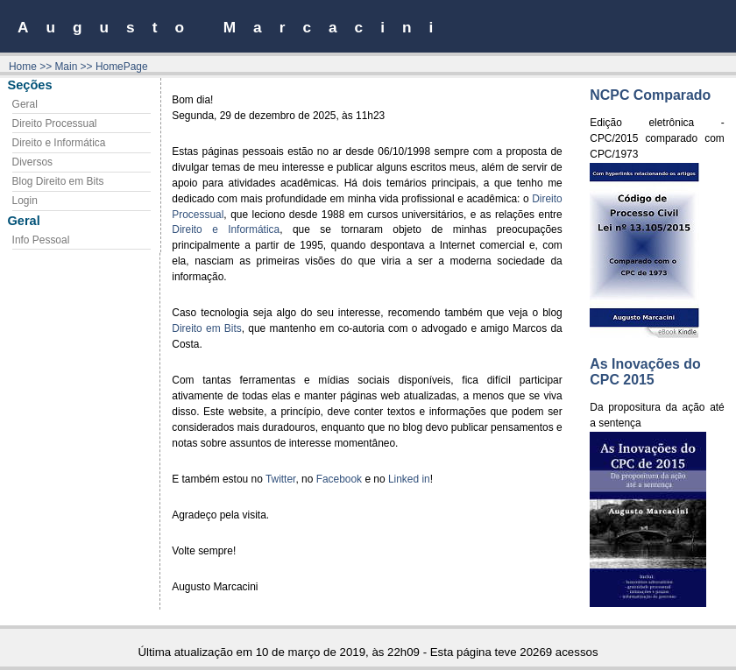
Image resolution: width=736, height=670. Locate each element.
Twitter (280, 479)
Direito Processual (54, 123)
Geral (25, 104)
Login (25, 200)
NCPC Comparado (650, 95)
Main (65, 66)
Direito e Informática (59, 143)
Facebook (339, 479)
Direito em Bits (206, 328)
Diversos (32, 162)
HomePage (122, 66)
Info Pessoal (41, 240)
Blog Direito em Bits (58, 181)
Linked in (409, 479)
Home (23, 66)
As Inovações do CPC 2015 (645, 371)
